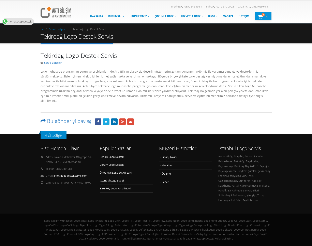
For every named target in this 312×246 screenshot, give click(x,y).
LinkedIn (114, 121)
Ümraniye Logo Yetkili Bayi (116, 172)
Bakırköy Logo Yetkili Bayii (115, 188)
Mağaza (228, 16)
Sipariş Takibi (169, 157)
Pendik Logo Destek (112, 157)
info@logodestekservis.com (70, 175)
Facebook (98, 121)
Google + (122, 121)
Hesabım (167, 165)
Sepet (165, 182)
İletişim (244, 16)
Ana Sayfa (96, 16)
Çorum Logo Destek (112, 165)
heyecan (106, 121)
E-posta (130, 121)
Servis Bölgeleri (53, 62)
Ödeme (166, 173)
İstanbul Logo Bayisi (112, 180)
